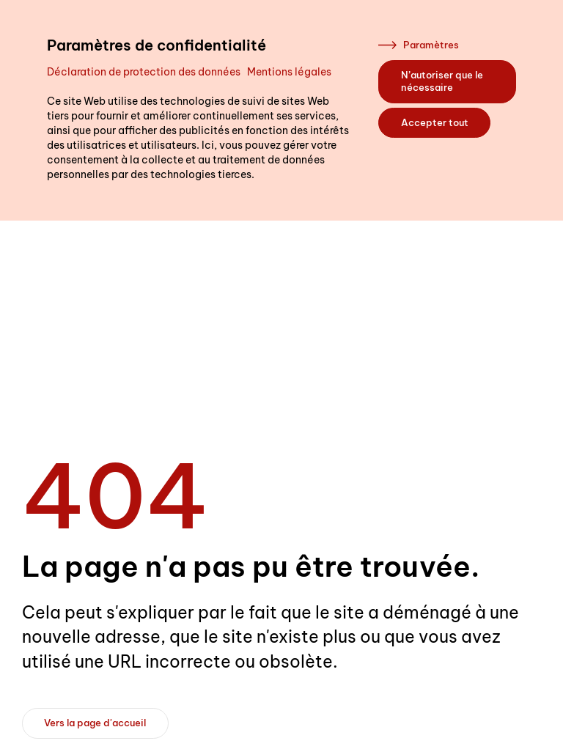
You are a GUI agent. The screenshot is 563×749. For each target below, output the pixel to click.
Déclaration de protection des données (143, 71)
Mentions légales (289, 71)
